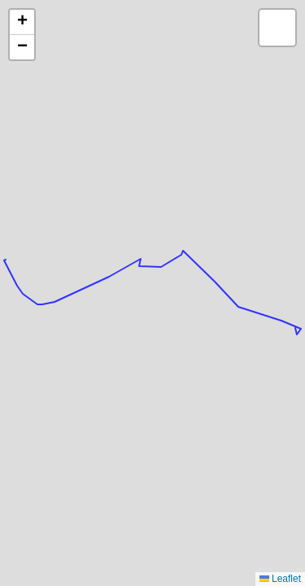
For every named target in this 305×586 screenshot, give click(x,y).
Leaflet (280, 578)
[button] (22, 22)
